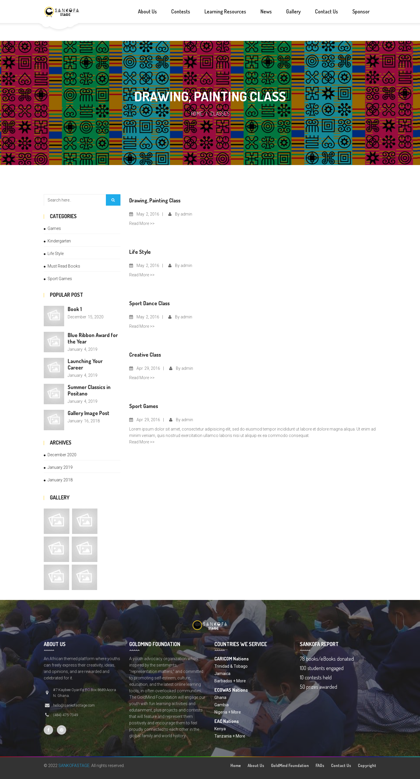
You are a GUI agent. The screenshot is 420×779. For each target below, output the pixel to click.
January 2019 (60, 467)
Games (54, 228)
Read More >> (142, 223)
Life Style (56, 253)
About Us (256, 765)
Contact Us (341, 765)
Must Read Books (64, 266)
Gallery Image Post (88, 413)
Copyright (367, 765)
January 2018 (60, 480)
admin (186, 214)
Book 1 (75, 309)
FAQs (320, 765)
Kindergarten (59, 241)
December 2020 (62, 454)
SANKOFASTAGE (74, 765)
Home (197, 113)
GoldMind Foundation (290, 765)
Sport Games (60, 278)
